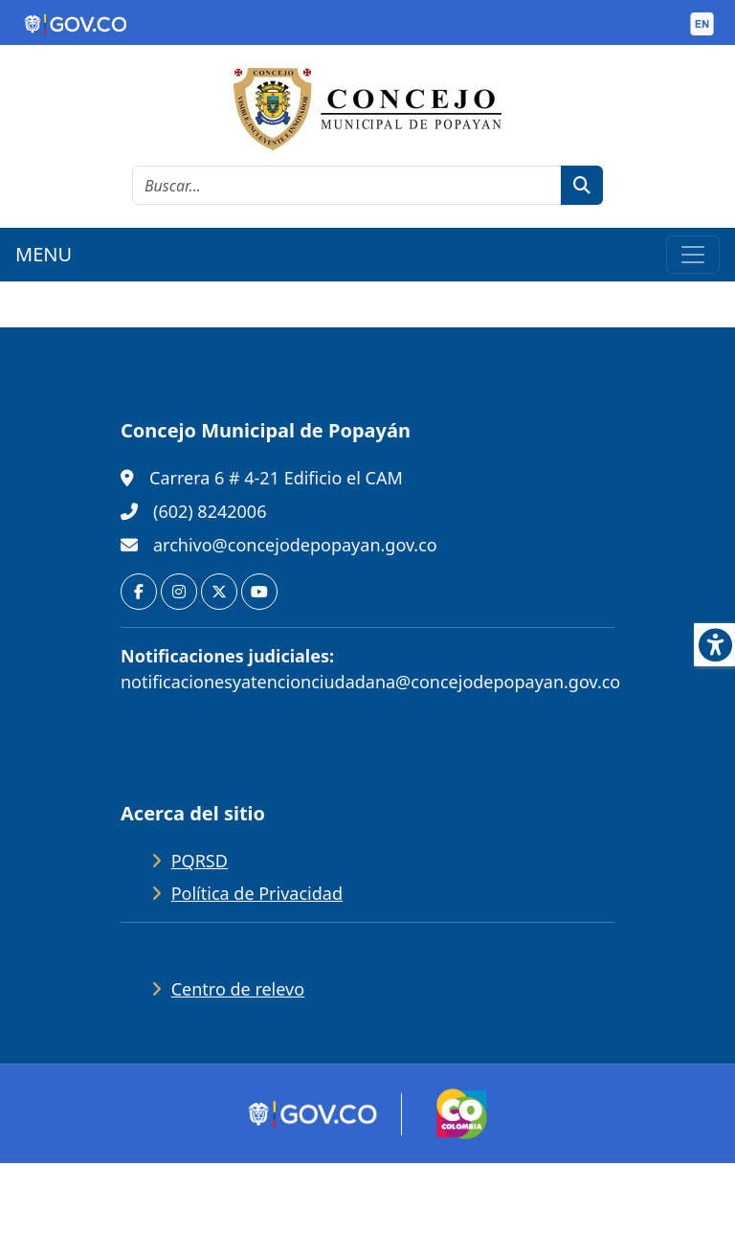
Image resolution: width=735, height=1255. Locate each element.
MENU (43, 254)
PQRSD (199, 860)
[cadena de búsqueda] (347, 185)
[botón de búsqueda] (582, 185)
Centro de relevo (237, 988)
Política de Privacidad (257, 893)
